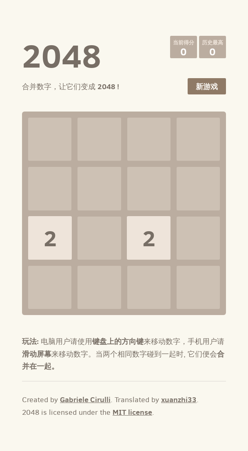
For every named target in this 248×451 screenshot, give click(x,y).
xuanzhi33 (179, 399)
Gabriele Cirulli (85, 399)
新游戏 (207, 86)
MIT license (132, 412)
